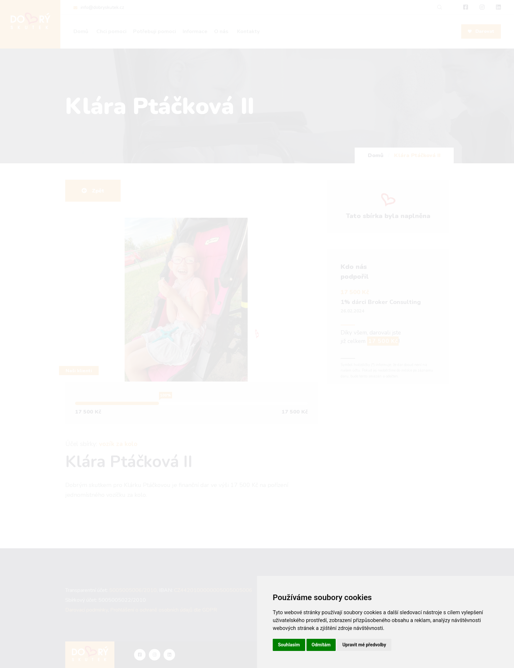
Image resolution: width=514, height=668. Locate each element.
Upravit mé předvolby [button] (364, 644)
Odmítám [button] (321, 644)
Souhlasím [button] (289, 644)
